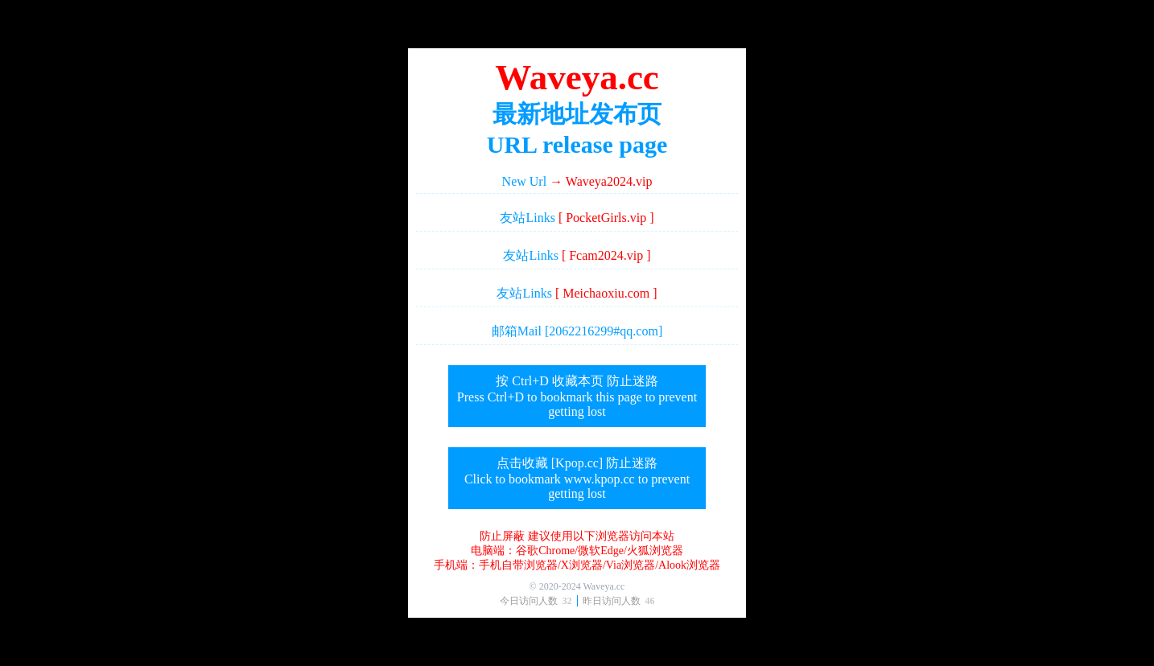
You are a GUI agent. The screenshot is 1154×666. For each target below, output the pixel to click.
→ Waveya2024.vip (601, 181)
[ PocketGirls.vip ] (606, 217)
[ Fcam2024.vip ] (606, 255)
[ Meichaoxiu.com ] (606, 293)
